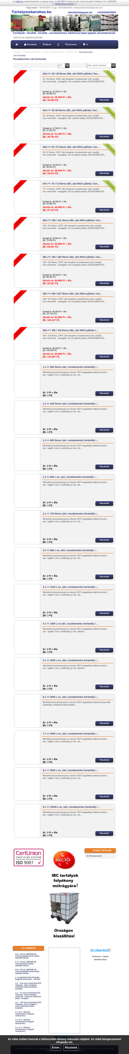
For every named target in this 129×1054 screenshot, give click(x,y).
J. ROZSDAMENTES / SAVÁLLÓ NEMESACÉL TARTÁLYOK (49, 52)
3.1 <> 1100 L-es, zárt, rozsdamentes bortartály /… (70, 587)
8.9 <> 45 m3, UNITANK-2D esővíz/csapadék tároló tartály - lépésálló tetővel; (27, 956)
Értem (55, 1047)
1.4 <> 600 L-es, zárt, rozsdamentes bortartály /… (70, 477)
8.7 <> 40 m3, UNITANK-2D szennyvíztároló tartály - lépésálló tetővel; (25, 964)
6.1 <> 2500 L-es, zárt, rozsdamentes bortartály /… (70, 697)
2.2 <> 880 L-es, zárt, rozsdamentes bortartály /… (70, 550)
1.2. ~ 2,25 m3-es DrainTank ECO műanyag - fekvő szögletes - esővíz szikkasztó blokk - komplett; (28, 1005)
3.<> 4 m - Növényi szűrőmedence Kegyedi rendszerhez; (24, 1029)
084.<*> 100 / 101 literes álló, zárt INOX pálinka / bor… (72, 220)
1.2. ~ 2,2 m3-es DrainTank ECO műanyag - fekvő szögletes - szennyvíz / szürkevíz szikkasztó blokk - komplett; (28, 995)
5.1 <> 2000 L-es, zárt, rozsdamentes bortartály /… (70, 660)
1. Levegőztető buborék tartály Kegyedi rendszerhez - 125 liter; (27, 978)
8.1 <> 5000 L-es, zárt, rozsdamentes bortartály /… (70, 770)
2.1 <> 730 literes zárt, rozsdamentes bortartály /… (71, 513)
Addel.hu (19, 1)
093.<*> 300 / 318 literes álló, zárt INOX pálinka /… (70, 330)
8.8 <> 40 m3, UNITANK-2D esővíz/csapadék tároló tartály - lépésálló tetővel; (27, 971)
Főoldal (16, 52)
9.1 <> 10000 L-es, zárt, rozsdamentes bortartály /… (71, 807)
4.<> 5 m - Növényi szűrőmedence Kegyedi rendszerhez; (24, 1021)
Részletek (71, 1047)
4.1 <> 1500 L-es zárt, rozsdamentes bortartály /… (70, 623)
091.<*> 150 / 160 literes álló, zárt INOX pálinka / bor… (72, 257)
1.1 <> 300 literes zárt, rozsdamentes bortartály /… (71, 367)
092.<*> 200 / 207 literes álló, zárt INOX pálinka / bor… (72, 293)
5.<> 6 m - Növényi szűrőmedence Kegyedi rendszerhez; (24, 1014)
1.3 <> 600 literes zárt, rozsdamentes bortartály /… (71, 440)
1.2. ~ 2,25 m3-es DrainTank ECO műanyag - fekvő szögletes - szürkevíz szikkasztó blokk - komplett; (28, 986)
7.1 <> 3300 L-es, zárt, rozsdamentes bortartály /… (70, 733)
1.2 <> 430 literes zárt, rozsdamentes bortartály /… (71, 403)
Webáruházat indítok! (64, 4)
